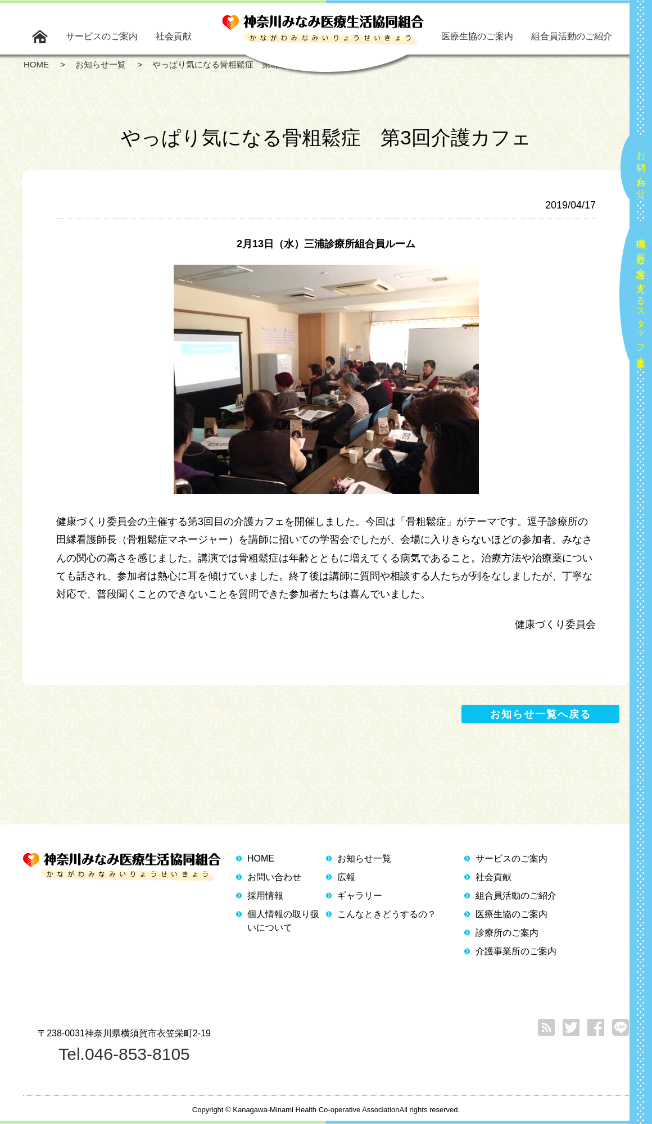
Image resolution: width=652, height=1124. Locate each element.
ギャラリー (359, 895)
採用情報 (265, 895)
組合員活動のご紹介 (571, 36)
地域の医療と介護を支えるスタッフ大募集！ (641, 298)
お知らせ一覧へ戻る (540, 714)
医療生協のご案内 (477, 36)
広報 (346, 877)
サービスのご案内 (102, 36)
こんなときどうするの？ (386, 914)
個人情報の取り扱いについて (283, 920)
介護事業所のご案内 (516, 951)
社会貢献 (174, 36)
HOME (260, 858)
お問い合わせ (641, 170)
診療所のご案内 (507, 932)
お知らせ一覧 (364, 858)
